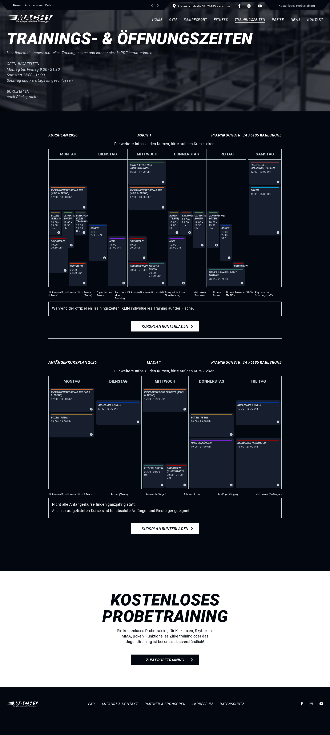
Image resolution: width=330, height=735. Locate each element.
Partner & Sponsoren (165, 704)
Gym (173, 20)
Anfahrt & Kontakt (120, 704)
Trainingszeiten (250, 20)
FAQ (91, 704)
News (296, 20)
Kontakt (315, 20)
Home (157, 20)
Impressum (202, 704)
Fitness (221, 20)
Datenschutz (232, 704)
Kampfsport (195, 20)
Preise (278, 20)
